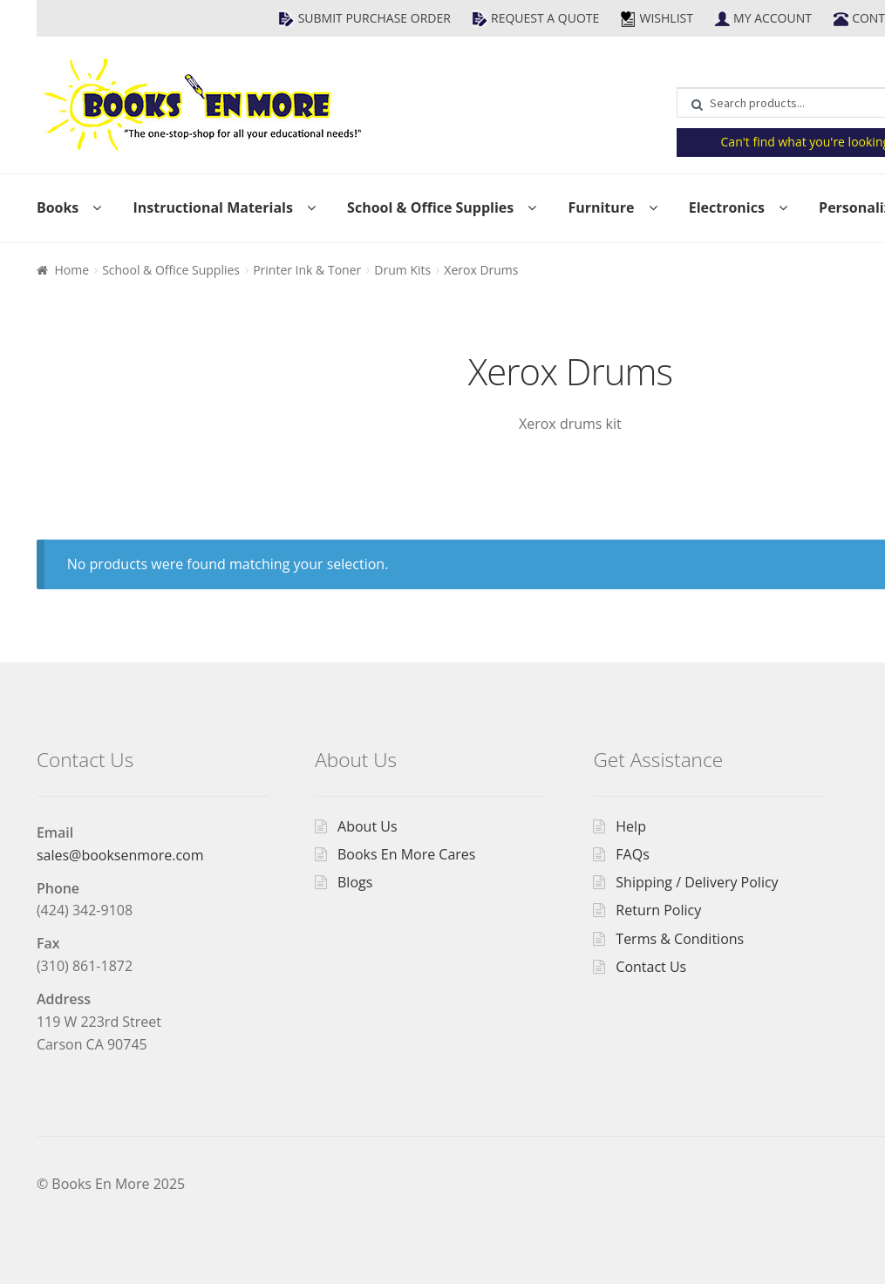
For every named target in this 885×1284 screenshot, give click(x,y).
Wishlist (665, 18)
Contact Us (651, 966)
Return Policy (658, 910)
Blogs (354, 882)
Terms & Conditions (680, 938)
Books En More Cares (406, 854)
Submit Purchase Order (374, 18)
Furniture (601, 207)
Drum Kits (402, 270)
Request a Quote (545, 18)
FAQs (632, 854)
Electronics (727, 207)
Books (57, 207)
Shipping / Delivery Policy (697, 882)
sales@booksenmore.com (120, 855)
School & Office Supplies (430, 207)
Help (631, 826)
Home (71, 270)
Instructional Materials (212, 207)
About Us (367, 826)
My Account (772, 18)
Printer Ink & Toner (307, 270)
